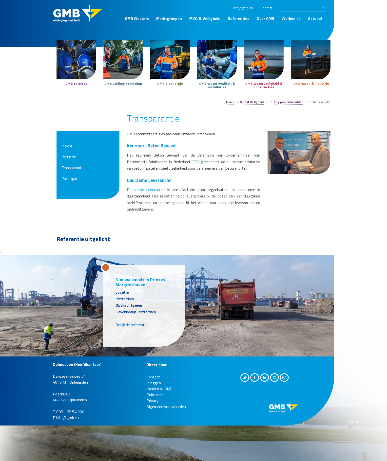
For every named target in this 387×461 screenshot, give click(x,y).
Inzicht (67, 146)
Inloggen (154, 383)
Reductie (68, 157)
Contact (266, 7)
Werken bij (291, 18)
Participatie (70, 178)
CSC (196, 162)
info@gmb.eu (243, 7)
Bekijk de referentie (131, 325)
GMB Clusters (137, 18)
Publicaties (156, 395)
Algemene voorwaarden (166, 406)
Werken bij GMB (160, 389)
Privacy (153, 401)
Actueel (315, 18)
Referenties (238, 18)
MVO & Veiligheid (204, 18)
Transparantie (72, 168)
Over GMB (265, 18)
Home (230, 102)
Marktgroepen (169, 18)
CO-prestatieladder (288, 102)
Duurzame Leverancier (146, 190)
